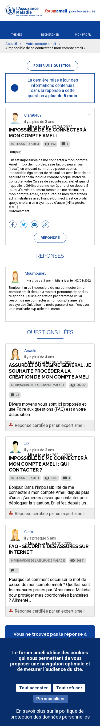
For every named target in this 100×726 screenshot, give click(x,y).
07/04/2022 (73, 280)
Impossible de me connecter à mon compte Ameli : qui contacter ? (48, 464)
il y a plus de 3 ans (38, 280)
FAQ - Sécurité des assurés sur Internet (49, 549)
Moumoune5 (35, 273)
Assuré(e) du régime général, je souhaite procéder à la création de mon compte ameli (50, 371)
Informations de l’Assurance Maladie (37, 385)
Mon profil (83, 34)
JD (26, 443)
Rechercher (50, 34)
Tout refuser (69, 687)
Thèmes (16, 34)
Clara (28, 532)
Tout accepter (33, 687)
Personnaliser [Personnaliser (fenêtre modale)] (50, 698)
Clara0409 (33, 115)
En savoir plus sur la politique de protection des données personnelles (50, 713)
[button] (50, 19)
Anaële (30, 351)
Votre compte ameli (24, 143)
